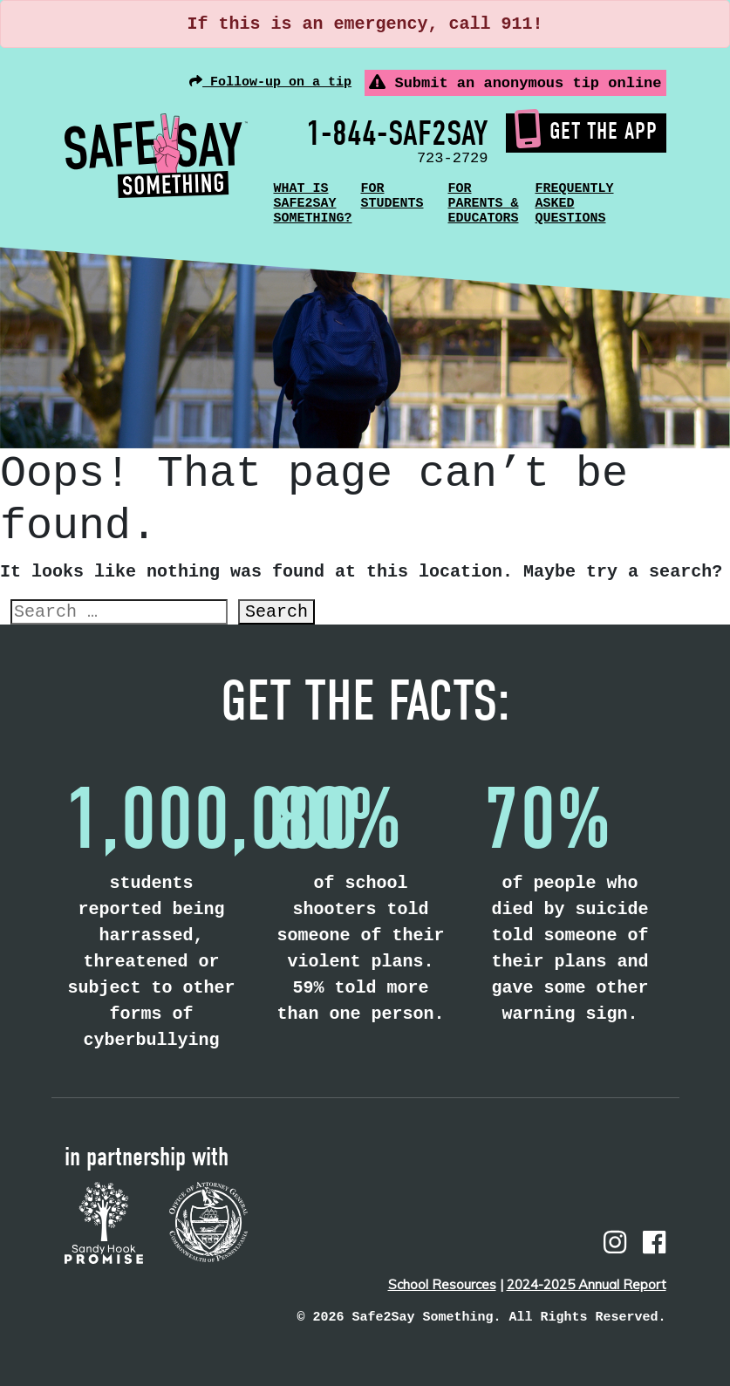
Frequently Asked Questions (575, 203)
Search (276, 612)
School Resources (442, 1284)
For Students (392, 196)
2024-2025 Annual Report (586, 1284)
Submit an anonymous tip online (515, 83)
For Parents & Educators (483, 203)
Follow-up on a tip (270, 82)
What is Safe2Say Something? (313, 203)
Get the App (586, 130)
